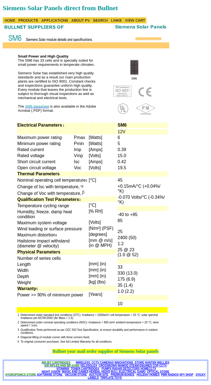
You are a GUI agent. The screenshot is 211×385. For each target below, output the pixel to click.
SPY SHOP (186, 374)
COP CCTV (160, 365)
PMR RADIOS (170, 374)
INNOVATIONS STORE (129, 362)
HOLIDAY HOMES (148, 374)
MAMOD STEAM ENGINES (135, 365)
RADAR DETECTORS (126, 368)
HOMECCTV (148, 368)
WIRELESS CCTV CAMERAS (95, 362)
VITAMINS (62, 368)
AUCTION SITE (99, 374)
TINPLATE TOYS (111, 377)
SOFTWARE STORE (50, 374)
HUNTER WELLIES (157, 362)
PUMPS (107, 368)
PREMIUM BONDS (122, 374)
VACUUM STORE (76, 374)
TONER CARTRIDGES (85, 368)
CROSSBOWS (108, 365)
